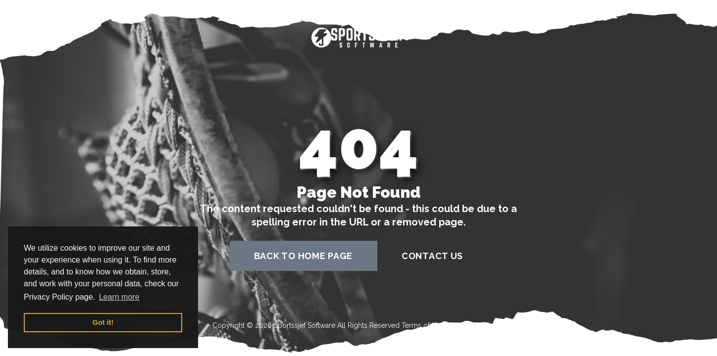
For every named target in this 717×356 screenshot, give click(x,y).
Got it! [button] (103, 322)
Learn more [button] (119, 297)
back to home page (303, 256)
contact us (432, 256)
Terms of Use (423, 325)
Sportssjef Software (304, 325)
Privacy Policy (482, 325)
